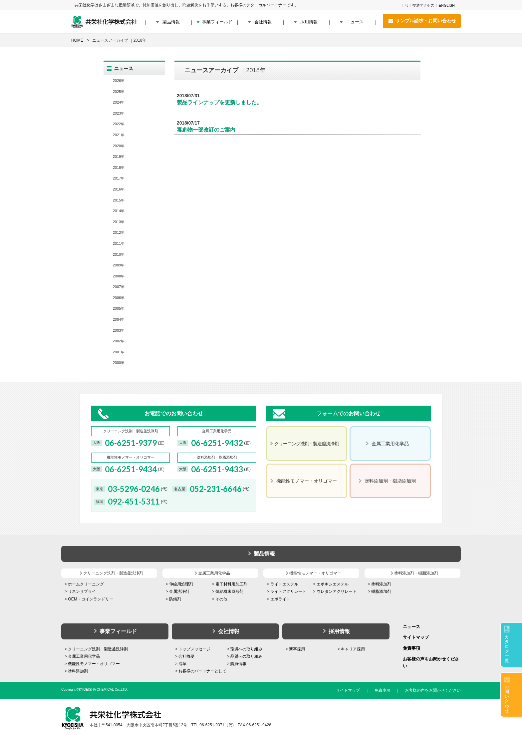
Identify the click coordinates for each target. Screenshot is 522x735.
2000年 (119, 363)
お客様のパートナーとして (202, 671)
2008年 (119, 276)
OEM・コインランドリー (90, 599)
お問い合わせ (507, 698)
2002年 (119, 341)
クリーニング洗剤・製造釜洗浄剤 (98, 649)
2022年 (119, 124)
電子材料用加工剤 (231, 584)
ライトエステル (284, 584)
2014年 (119, 211)
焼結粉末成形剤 (229, 591)
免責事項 (411, 648)
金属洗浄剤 (179, 591)
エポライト (280, 599)
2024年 (119, 102)
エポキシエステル (333, 584)
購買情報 (238, 663)
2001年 (119, 352)
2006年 (119, 298)
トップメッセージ (194, 649)
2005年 (119, 308)
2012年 (119, 232)
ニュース (355, 21)
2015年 (119, 200)
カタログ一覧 (507, 648)
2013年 (119, 222)
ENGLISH (447, 5)
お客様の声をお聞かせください (433, 690)
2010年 (119, 254)
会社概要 (186, 656)
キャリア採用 (353, 649)
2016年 (119, 189)
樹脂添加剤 (381, 591)
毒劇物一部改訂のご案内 (206, 130)
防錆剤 (175, 599)
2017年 (119, 178)
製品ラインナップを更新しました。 (219, 102)
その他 (221, 599)
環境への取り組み (246, 649)
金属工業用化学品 (84, 656)
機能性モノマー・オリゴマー (94, 663)
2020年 (119, 146)
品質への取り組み (246, 656)
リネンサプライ (82, 591)
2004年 (119, 319)
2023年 (119, 113)
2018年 (119, 168)
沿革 (182, 663)
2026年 (119, 81)
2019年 (119, 157)
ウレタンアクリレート (337, 591)
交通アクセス (423, 5)
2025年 (119, 92)
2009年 (119, 265)
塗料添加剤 (381, 584)
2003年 (119, 330)
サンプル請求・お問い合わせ (422, 21)
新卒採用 (297, 649)
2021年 (119, 135)
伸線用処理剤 (181, 584)
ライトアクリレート (288, 591)
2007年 (119, 287)
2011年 (119, 243)
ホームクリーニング (86, 584)
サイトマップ (416, 637)
